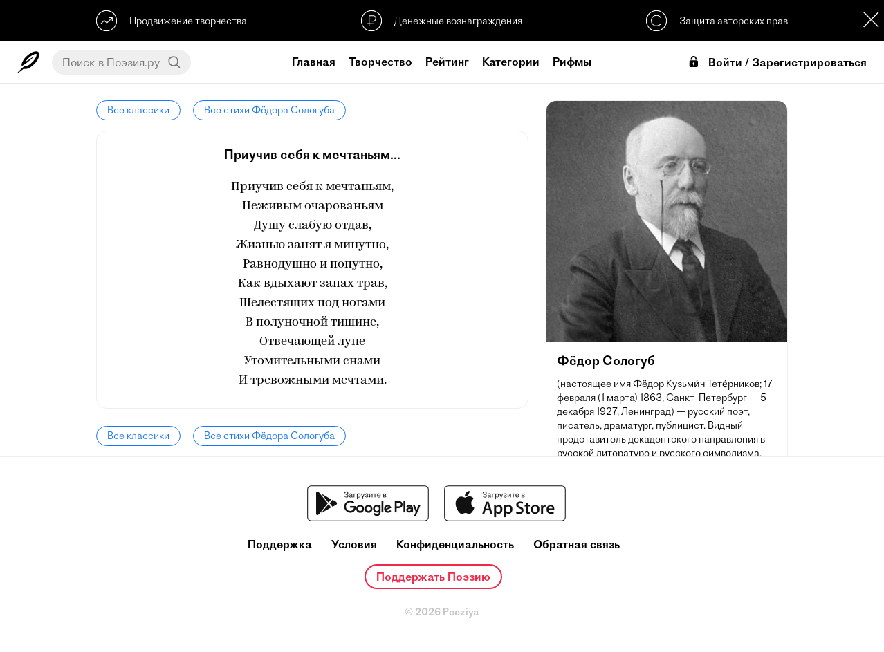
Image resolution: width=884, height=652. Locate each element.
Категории (511, 61)
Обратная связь (576, 544)
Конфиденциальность (455, 544)
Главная (313, 61)
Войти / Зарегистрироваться (777, 62)
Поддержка (280, 544)
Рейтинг (447, 61)
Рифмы (572, 61)
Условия (354, 544)
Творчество (380, 61)
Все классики (138, 110)
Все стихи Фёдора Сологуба (269, 110)
